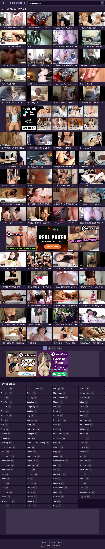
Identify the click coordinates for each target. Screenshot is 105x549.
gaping (32, 411)
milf (57, 406)
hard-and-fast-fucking (38, 442)
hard (31, 438)
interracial (33, 465)
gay (30, 415)
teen (84, 415)
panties (58, 456)
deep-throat (7, 456)
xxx (83, 483)
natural (58, 415)
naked (57, 411)
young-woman (87, 492)
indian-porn (33, 456)
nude (57, 429)
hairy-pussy (33, 429)
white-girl (85, 465)
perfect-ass (59, 474)
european (6, 492)
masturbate (59, 393)
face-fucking (8, 501)
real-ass (58, 483)
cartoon (5, 433)
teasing (84, 411)
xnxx (83, 474)
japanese (32, 474)
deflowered (7, 469)
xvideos (84, 478)
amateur (6, 388)
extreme (5, 496)
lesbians (32, 501)
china (5, 451)
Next (59, 348)
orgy (57, 451)
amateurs (6, 393)
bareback (6, 415)
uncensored (86, 424)
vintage (84, 438)
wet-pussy (85, 460)
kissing (32, 483)
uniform (84, 429)
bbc (4, 420)
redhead (58, 496)
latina (31, 492)
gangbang (33, 406)
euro (4, 487)
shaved (84, 388)
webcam (84, 451)
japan (31, 469)
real (56, 478)
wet (83, 456)
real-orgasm (60, 487)
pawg (57, 465)
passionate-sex (60, 460)
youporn (85, 496)
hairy (31, 424)
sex (57, 501)
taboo (84, 402)
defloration (7, 465)
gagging (32, 402)
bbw (4, 424)
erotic (5, 483)
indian (31, 451)
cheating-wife (8, 447)
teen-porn (85, 420)
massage (58, 388)
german (32, 420)
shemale (85, 397)
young (84, 487)
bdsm (5, 429)
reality (57, 492)
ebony (5, 478)
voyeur (84, 447)
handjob (32, 433)
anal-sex (6, 406)
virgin (84, 442)
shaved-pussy (87, 393)
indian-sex (33, 460)
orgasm (58, 447)
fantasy (32, 397)
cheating (6, 442)
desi (4, 474)
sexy (57, 505)
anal (5, 397)
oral (56, 442)
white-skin (86, 469)
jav (30, 478)
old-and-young (61, 433)
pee (56, 469)
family (31, 393)
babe (5, 411)
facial (5, 505)
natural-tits (59, 420)
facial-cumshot (35, 388)
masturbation (60, 397)
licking (31, 505)
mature (58, 402)
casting (5, 438)
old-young (59, 438)
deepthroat (7, 460)
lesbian (32, 496)
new (57, 424)
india (31, 447)
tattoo (84, 406)
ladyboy (32, 487)
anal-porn (6, 402)
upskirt (84, 433)
